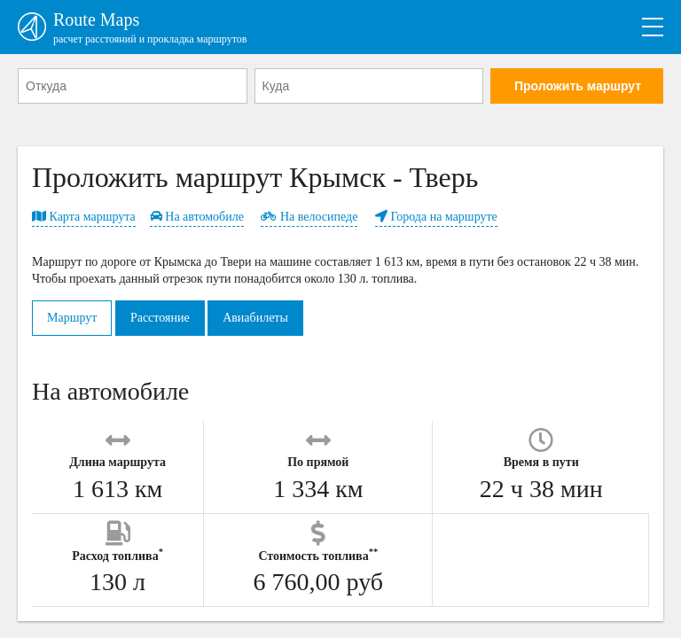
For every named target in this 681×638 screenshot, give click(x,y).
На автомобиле (197, 216)
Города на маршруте (436, 216)
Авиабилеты (255, 317)
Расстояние (160, 317)
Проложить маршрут (577, 86)
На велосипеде (309, 216)
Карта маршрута (84, 216)
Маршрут (72, 317)
